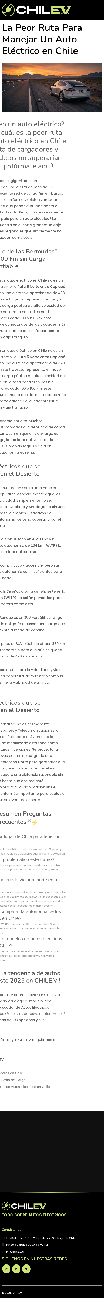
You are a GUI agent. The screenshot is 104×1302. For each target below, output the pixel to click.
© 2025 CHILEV (12, 1293)
